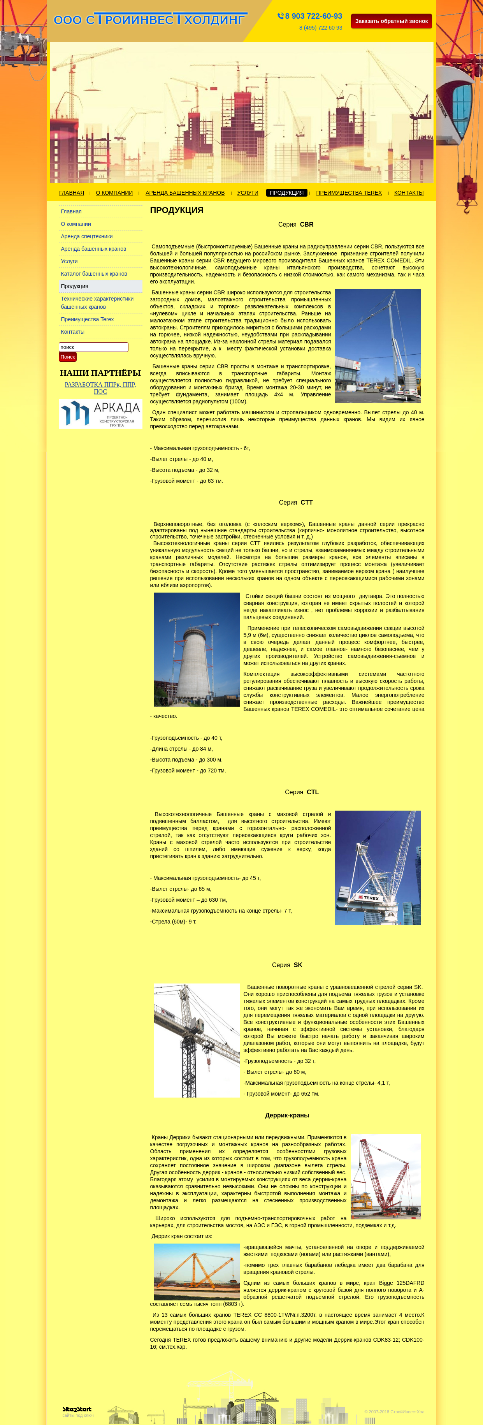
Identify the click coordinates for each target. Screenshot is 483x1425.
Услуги (247, 193)
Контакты (409, 193)
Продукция (287, 193)
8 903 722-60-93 (313, 16)
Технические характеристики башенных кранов (97, 303)
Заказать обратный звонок (391, 21)
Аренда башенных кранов (185, 193)
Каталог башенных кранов (94, 274)
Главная (71, 193)
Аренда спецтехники (87, 236)
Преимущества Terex (349, 193)
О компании (114, 193)
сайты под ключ (78, 1412)
